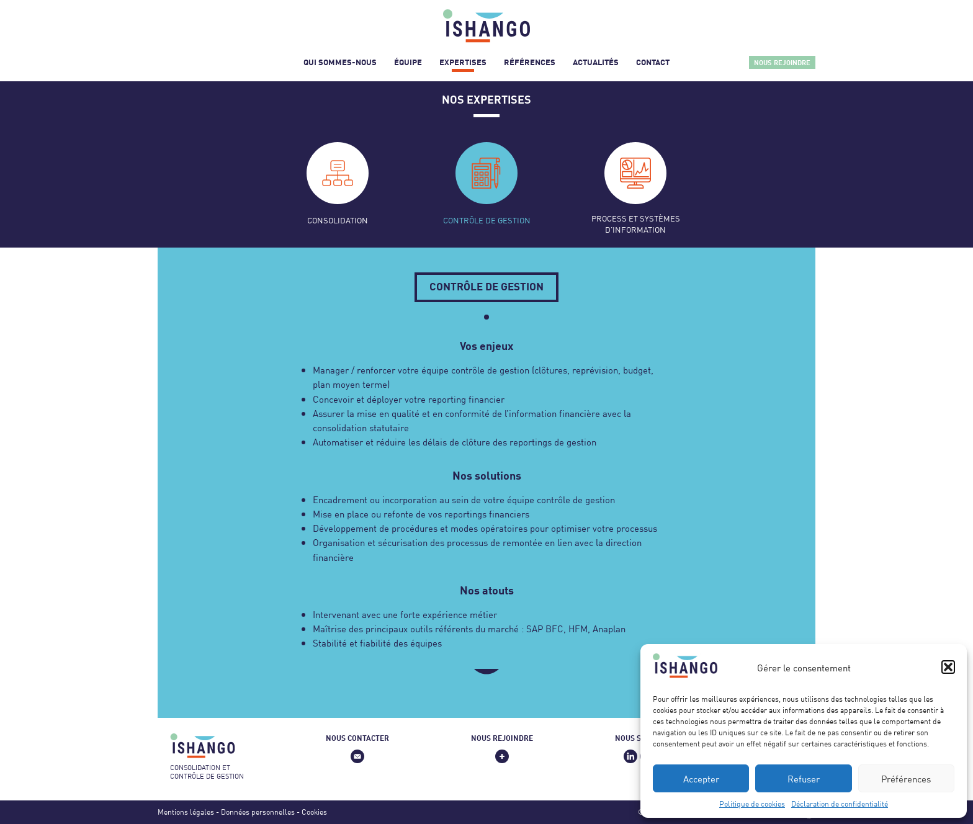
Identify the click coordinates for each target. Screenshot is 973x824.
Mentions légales (186, 812)
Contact (653, 62)
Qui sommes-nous (340, 62)
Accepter (701, 778)
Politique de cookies (752, 803)
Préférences (906, 778)
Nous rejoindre (782, 62)
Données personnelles (258, 812)
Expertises (462, 62)
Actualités (596, 62)
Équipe (408, 62)
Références (529, 62)
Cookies (314, 812)
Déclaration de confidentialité (839, 803)
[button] (948, 667)
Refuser (803, 778)
